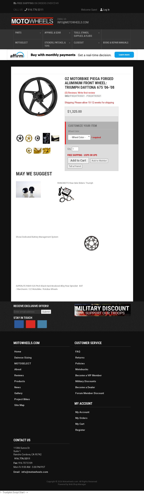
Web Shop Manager (77, 484)
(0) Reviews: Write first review (80, 92)
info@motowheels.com (73, 22)
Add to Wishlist (99, 160)
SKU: (67, 96)
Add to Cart (78, 160)
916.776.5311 (22, 458)
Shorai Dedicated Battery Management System (37, 237)
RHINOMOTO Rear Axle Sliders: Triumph (75, 183)
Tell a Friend (75, 166)
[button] (28, 34)
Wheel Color (73, 131)
